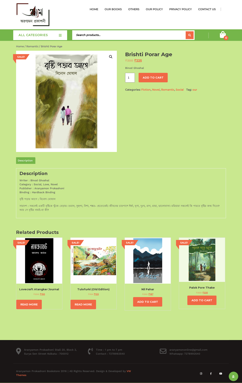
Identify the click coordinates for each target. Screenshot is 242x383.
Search (190, 35)
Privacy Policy (180, 9)
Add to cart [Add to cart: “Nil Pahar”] (147, 302)
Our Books (113, 9)
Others (133, 9)
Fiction (146, 89)
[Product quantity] (130, 78)
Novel (156, 89)
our (194, 89)
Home (94, 9)
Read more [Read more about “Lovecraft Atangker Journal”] (29, 304)
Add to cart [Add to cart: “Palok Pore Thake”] (202, 300)
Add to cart (153, 77)
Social (180, 89)
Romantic (32, 46)
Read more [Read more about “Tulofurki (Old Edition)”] (83, 304)
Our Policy (154, 9)
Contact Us (207, 9)
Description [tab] (25, 160)
